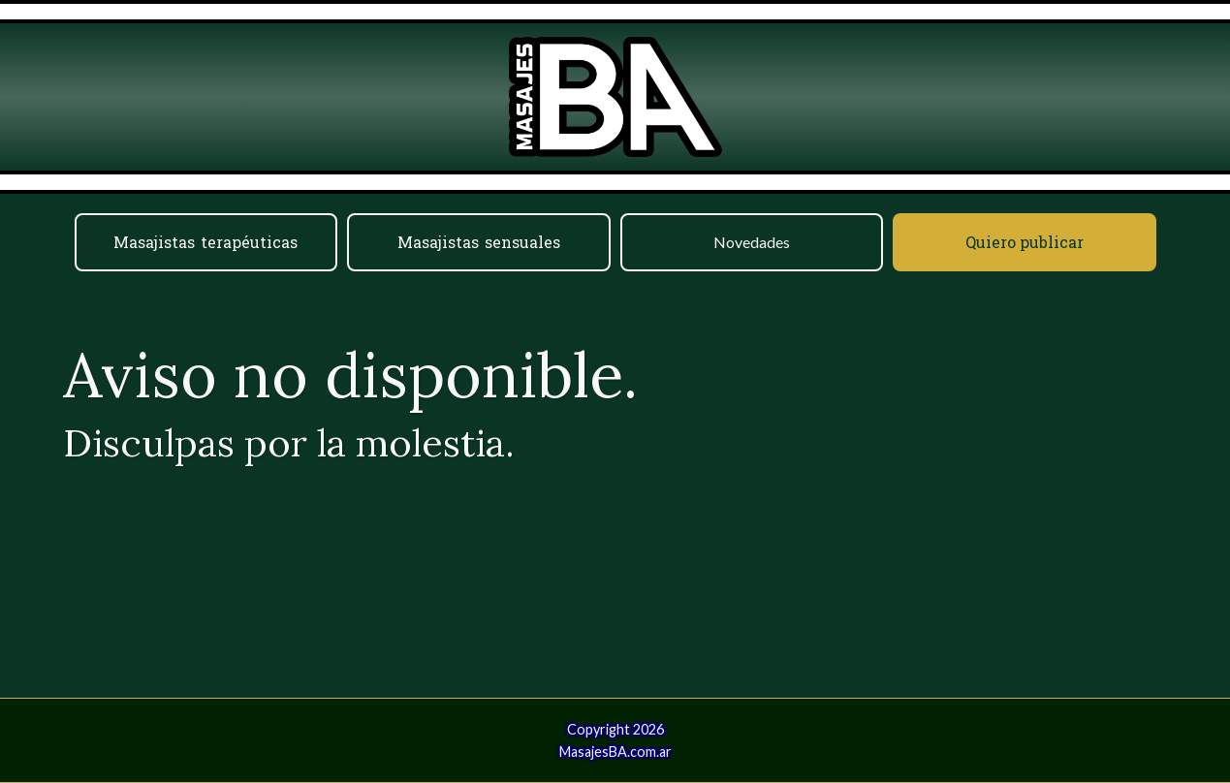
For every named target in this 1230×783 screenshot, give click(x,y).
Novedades (751, 242)
